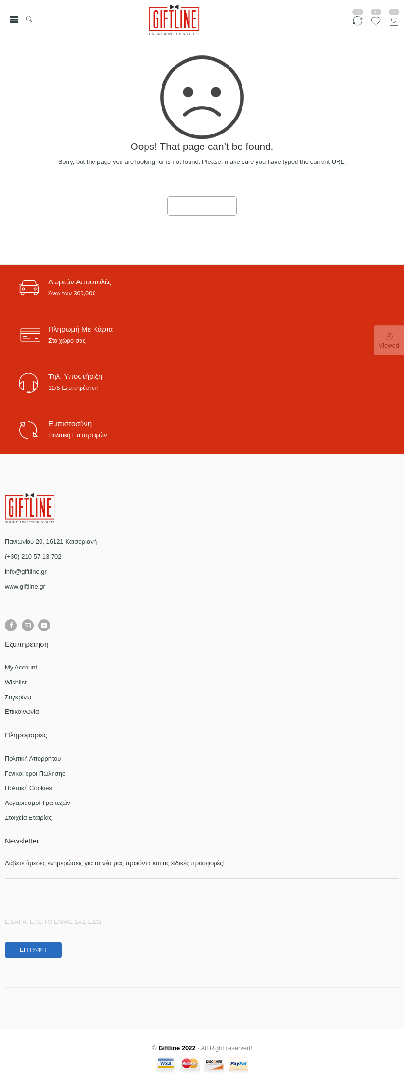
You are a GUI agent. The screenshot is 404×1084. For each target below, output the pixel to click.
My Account (21, 667)
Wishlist (16, 682)
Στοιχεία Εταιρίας (28, 817)
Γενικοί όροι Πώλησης (35, 773)
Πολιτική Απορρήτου (33, 758)
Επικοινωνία (22, 711)
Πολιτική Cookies (28, 787)
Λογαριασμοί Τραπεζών (37, 802)
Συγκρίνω (18, 697)
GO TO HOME (202, 206)
